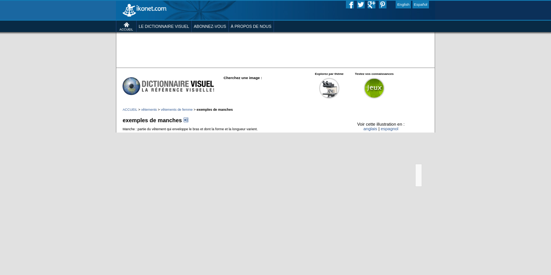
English (432, 5)
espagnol (416, 159)
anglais (392, 159)
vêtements (120, 135)
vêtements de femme (154, 135)
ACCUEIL (96, 135)
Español (454, 5)
